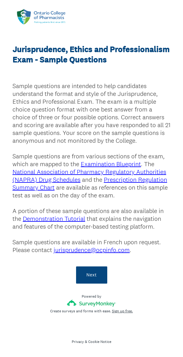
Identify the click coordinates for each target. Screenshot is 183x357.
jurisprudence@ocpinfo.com (92, 250)
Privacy (78, 341)
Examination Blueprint (111, 164)
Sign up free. (122, 311)
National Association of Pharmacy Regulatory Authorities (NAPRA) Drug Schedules (89, 176)
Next (91, 275)
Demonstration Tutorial (54, 219)
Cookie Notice (99, 341)
